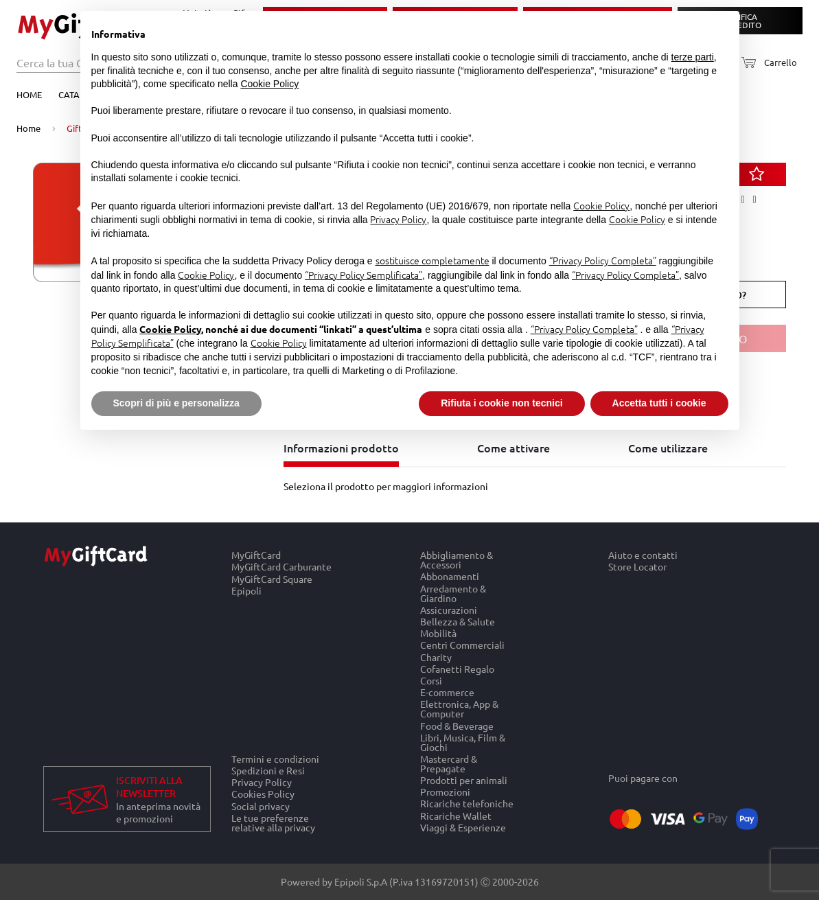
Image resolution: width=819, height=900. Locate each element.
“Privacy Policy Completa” (602, 260)
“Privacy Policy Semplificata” (363, 274)
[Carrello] (765, 63)
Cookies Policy (263, 794)
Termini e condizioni (275, 758)
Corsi (431, 680)
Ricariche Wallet (456, 815)
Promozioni (445, 792)
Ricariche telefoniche (467, 803)
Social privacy (260, 805)
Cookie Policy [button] (269, 83)
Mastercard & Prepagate (448, 763)
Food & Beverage (457, 725)
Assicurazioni (448, 609)
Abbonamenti (449, 576)
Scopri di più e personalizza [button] (176, 402)
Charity (436, 656)
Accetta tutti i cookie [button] (659, 402)
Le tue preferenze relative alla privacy (273, 822)
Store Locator (637, 567)
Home (29, 94)
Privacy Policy (261, 782)
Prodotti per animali (463, 779)
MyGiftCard (256, 555)
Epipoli (246, 590)
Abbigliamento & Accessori (456, 559)
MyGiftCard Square (271, 578)
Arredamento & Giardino (453, 592)
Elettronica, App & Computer (459, 708)
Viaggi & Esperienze (463, 827)
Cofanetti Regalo (457, 668)
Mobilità (438, 633)
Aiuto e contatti (643, 555)
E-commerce (447, 692)
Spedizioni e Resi (268, 770)
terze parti (692, 56)
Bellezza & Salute (457, 621)
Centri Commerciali (462, 645)
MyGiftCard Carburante (281, 567)
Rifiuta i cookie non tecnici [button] (501, 402)
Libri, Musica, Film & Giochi (462, 741)
